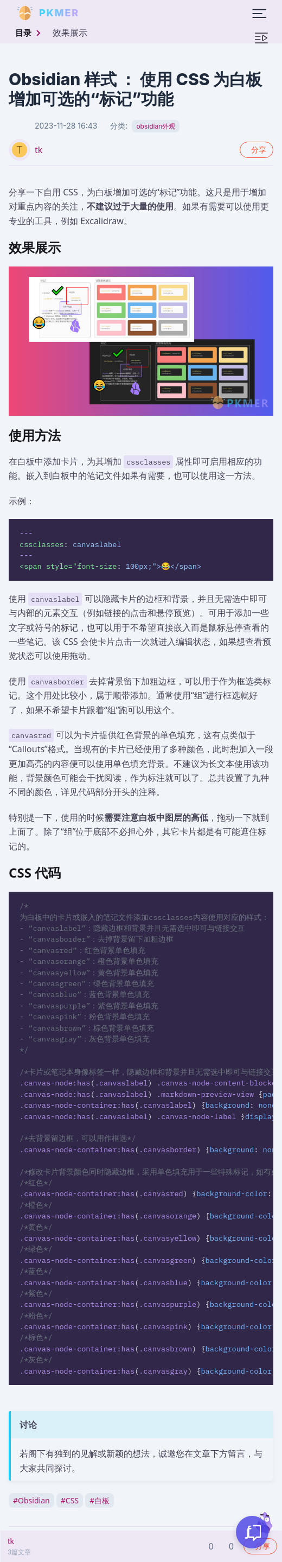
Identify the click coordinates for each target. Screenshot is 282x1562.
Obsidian (31, 1500)
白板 (99, 1500)
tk (38, 150)
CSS (70, 1500)
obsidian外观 (155, 126)
